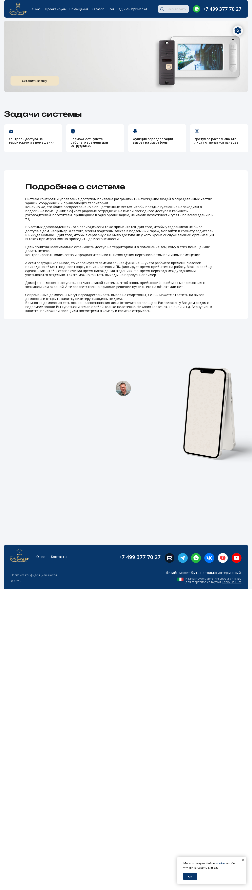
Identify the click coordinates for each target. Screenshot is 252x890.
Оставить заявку (40, 81)
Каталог (98, 9)
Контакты (59, 556)
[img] (196, 9)
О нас (36, 9)
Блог (111, 9)
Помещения (78, 9)
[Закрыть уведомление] (243, 860)
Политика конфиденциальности (34, 575)
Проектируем (55, 9)
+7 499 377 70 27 (222, 8)
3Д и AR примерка (132, 9)
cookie (220, 863)
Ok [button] (190, 876)
